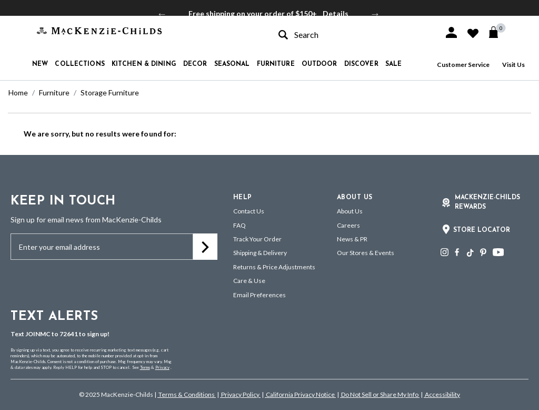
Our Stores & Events (365, 253)
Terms (145, 367)
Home (18, 92)
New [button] (40, 64)
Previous (162, 13)
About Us (350, 211)
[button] (451, 32)
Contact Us (248, 211)
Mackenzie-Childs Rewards (487, 202)
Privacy (162, 367)
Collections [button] (79, 64)
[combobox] (351, 34)
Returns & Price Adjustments (274, 267)
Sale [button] (393, 64)
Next (375, 13)
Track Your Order (257, 239)
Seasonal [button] (232, 64)
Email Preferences (259, 295)
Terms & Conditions (186, 394)
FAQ (239, 225)
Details (335, 13)
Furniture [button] (276, 64)
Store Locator (481, 230)
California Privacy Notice (300, 394)
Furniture (54, 92)
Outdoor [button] (319, 64)
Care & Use (249, 281)
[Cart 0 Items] (498, 32)
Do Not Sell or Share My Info (380, 394)
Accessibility (442, 394)
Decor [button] (195, 64)
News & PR (352, 239)
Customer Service (463, 65)
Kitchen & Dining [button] (144, 64)
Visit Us (513, 65)
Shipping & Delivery (260, 253)
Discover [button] (361, 64)
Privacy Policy (240, 394)
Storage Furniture (110, 92)
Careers (348, 225)
